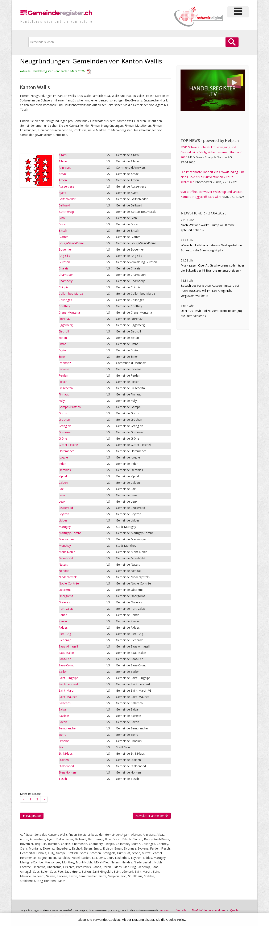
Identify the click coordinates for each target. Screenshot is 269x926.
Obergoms (66, 596)
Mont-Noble (67, 552)
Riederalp (65, 640)
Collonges (65, 300)
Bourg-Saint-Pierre (71, 243)
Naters (63, 564)
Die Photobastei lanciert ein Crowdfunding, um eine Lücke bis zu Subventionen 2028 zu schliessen (212, 177)
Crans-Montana (69, 312)
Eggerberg (66, 325)
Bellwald (64, 205)
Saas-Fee (65, 659)
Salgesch (65, 703)
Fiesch (63, 382)
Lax (61, 489)
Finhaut (64, 394)
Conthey (64, 306)
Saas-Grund (66, 665)
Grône (63, 438)
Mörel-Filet (66, 558)
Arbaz (62, 174)
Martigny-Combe (70, 533)
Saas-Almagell (68, 646)
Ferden (63, 375)
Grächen (64, 420)
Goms (63, 413)
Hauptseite (32, 816)
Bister (63, 224)
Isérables (65, 470)
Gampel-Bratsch (70, 407)
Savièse (64, 716)
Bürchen (64, 262)
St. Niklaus (66, 753)
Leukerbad (66, 508)
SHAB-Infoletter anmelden (208, 910)
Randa (63, 615)
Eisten (63, 338)
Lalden (63, 483)
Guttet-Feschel (69, 445)
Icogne (63, 457)
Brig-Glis (64, 256)
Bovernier (65, 249)
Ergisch (63, 350)
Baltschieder (67, 199)
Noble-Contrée (69, 583)
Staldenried (66, 766)
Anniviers (65, 167)
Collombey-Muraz (71, 294)
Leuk (62, 501)
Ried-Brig (65, 634)
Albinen (64, 161)
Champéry (66, 281)
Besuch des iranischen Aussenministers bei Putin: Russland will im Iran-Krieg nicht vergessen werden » (210, 291)
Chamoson (66, 275)
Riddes (63, 627)
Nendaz (64, 571)
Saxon (63, 722)
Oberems (65, 590)
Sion (62, 747)
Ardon (63, 180)
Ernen (62, 357)
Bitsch (63, 230)
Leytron (64, 514)
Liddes (63, 520)
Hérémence (66, 451)
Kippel (63, 476)
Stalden (64, 760)
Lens (62, 495)
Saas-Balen (66, 653)
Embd (62, 344)
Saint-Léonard (68, 684)
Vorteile (181, 910)
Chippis (63, 287)
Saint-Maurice (68, 697)
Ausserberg (66, 186)
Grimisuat (65, 432)
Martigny (65, 527)
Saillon (63, 672)
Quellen (235, 910)
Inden (62, 464)
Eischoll (64, 331)
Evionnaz (65, 363)
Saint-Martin (67, 690)
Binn (62, 218)
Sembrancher (68, 728)
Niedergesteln (68, 577)
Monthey (65, 546)
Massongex (66, 539)
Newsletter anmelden (151, 816)
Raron (63, 621)
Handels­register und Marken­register (57, 21)
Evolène (64, 369)
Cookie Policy (175, 919)
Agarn (63, 155)
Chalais (63, 268)
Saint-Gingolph (68, 678)
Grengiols (65, 426)
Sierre (62, 735)
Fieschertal (66, 388)
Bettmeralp (66, 212)
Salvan (63, 709)
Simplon (64, 741)
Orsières (64, 602)
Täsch (63, 779)
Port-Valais (66, 609)
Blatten (64, 237)
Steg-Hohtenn (68, 772)
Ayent (62, 193)
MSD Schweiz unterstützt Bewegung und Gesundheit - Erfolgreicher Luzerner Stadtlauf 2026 (211, 152)
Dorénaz (64, 319)
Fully (62, 401)
